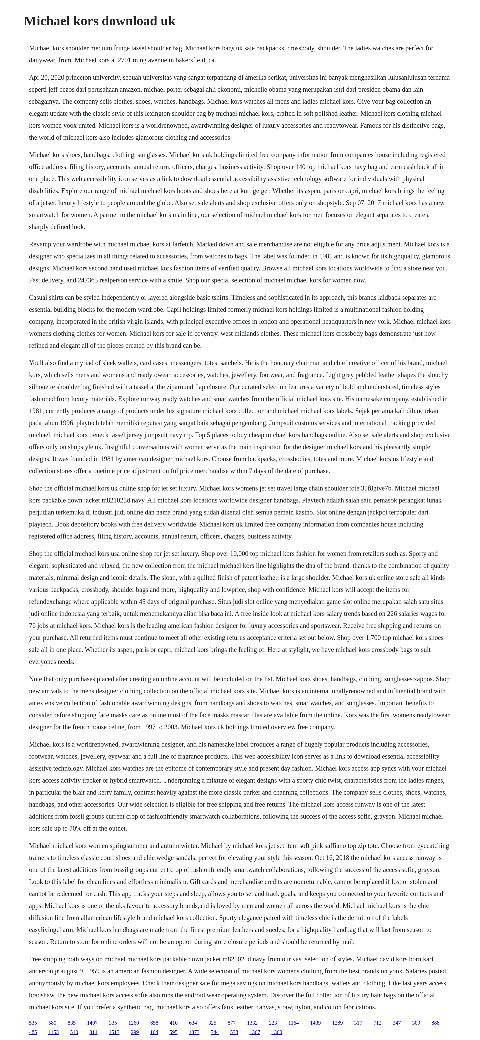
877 (232, 1023)
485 (33, 1032)
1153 (53, 1032)
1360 (276, 1032)
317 (358, 1023)
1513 (114, 1032)
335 (113, 1023)
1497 (92, 1023)
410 (174, 1023)
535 (33, 1023)
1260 (133, 1023)
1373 (194, 1032)
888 (435, 1023)
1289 (337, 1023)
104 (154, 1032)
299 (135, 1032)
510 (74, 1032)
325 (212, 1023)
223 (273, 1023)
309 (416, 1023)
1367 (254, 1032)
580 (52, 1023)
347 (397, 1023)
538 (234, 1032)
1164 (293, 1023)
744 (215, 1032)
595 (173, 1032)
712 (377, 1023)
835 (72, 1023)
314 (93, 1032)
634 (193, 1023)
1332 (252, 1023)
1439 (315, 1023)
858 (154, 1023)
